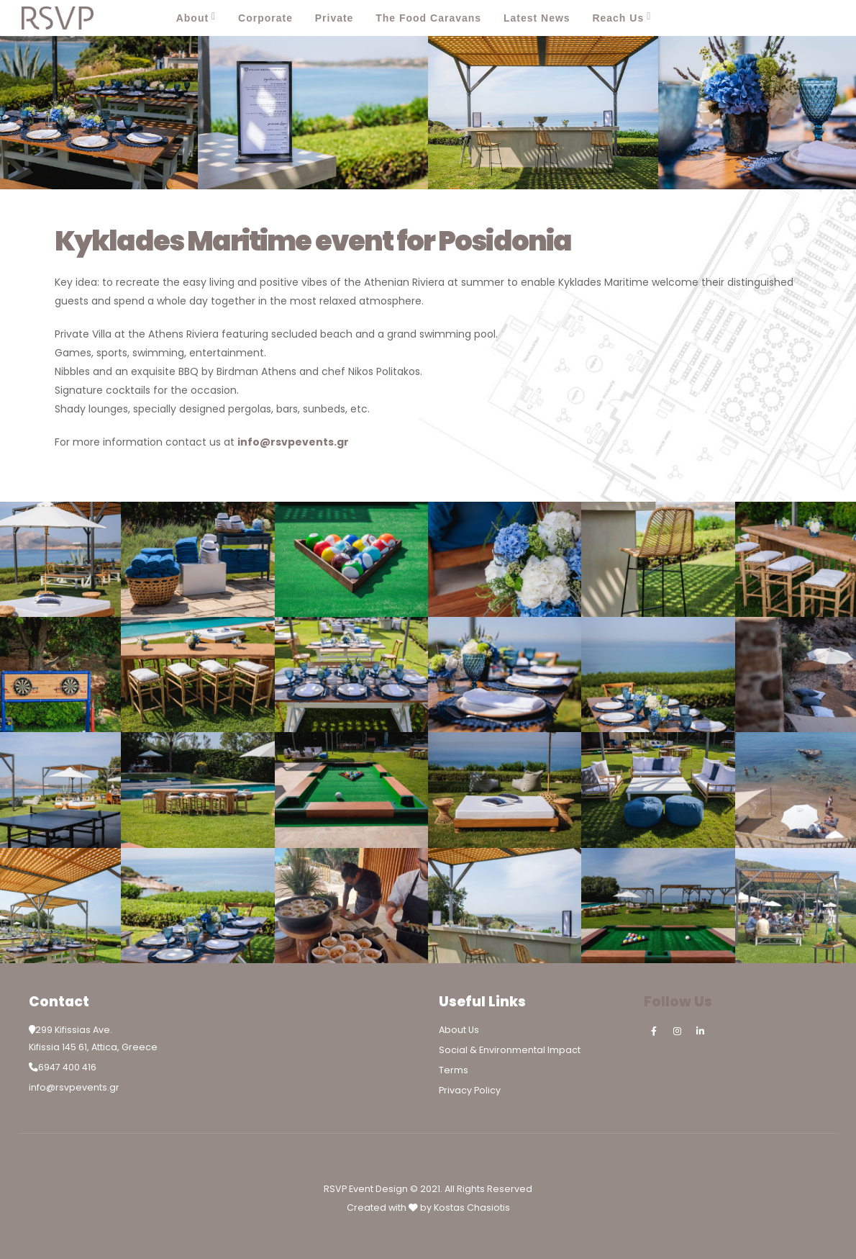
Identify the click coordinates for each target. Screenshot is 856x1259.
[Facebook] (756, 18)
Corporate (265, 18)
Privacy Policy (470, 1090)
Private (334, 18)
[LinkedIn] (820, 18)
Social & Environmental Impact (509, 1050)
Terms (453, 1070)
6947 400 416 (67, 1067)
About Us (459, 1030)
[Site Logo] (58, 18)
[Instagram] (788, 18)
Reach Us (618, 18)
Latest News (537, 18)
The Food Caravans (428, 18)
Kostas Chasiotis (472, 1207)
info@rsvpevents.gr (74, 1087)
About (192, 18)
